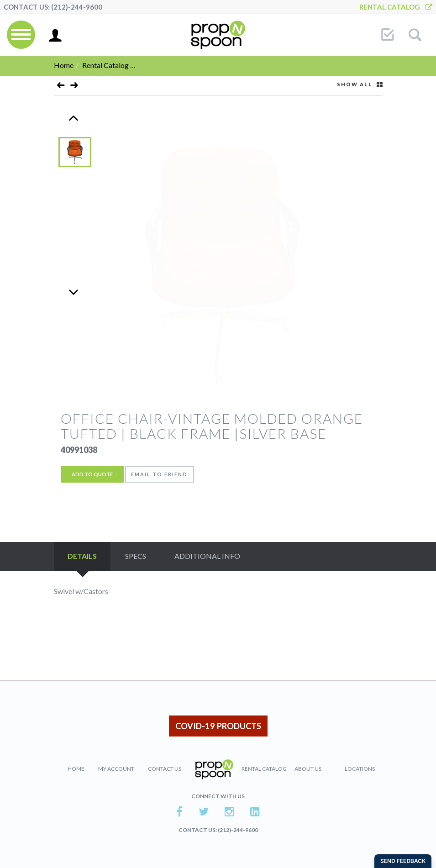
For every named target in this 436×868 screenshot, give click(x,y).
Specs (135, 556)
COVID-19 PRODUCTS (218, 726)
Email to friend (159, 474)
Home (64, 65)
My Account (116, 768)
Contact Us (164, 768)
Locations (360, 768)
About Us (307, 768)
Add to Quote (92, 474)
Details (82, 556)
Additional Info (207, 556)
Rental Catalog (395, 7)
